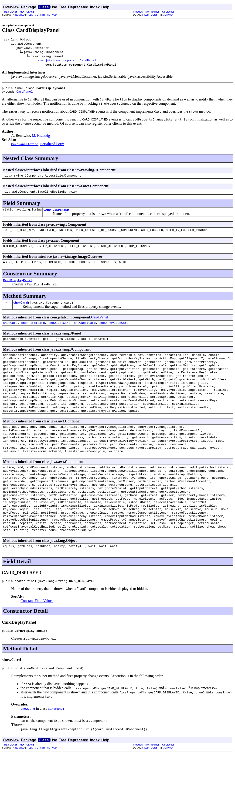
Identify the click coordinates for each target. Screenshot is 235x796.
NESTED (20, 14)
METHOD (52, 14)
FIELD (30, 14)
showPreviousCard (113, 331)
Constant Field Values (36, 642)
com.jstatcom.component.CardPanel (67, 61)
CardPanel (24, 93)
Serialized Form (52, 146)
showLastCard (59, 331)
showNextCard (85, 331)
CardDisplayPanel (17, 287)
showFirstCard (33, 331)
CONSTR (40, 14)
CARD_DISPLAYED (56, 214)
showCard (20, 310)
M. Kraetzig (41, 138)
